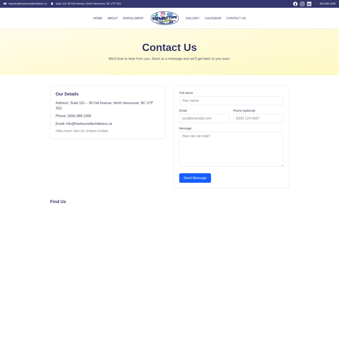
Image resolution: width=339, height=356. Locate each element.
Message (185, 128)
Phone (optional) (244, 110)
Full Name (186, 93)
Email (183, 110)
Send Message (195, 178)
